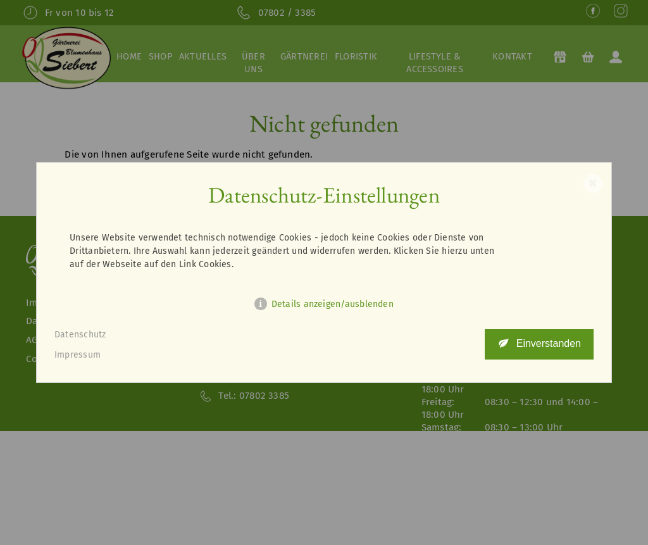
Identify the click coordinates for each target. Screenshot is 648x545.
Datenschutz (80, 334)
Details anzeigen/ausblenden (332, 304)
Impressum (77, 354)
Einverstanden (548, 343)
